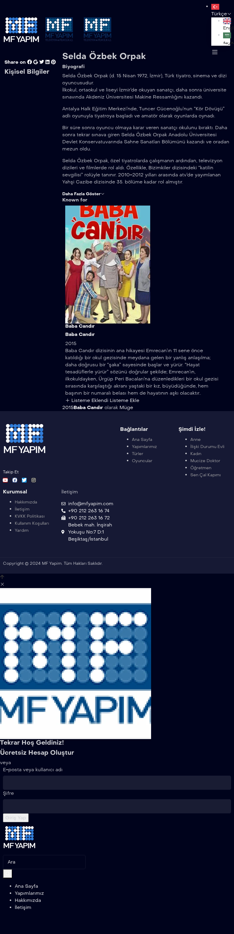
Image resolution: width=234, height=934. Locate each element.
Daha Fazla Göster (83, 200)
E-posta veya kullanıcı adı (33, 776)
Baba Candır (80, 333)
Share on (15, 69)
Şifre (8, 800)
